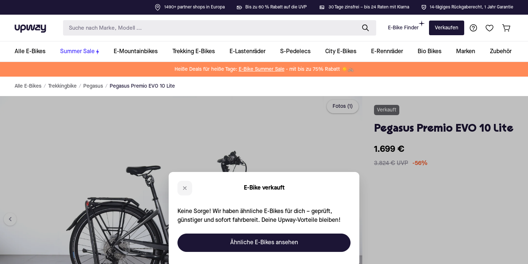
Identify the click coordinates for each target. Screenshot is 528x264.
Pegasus (93, 86)
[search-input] (208, 28)
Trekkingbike (62, 86)
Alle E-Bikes (28, 86)
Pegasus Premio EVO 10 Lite (142, 86)
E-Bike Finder (406, 25)
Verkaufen (446, 27)
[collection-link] (34, 51)
